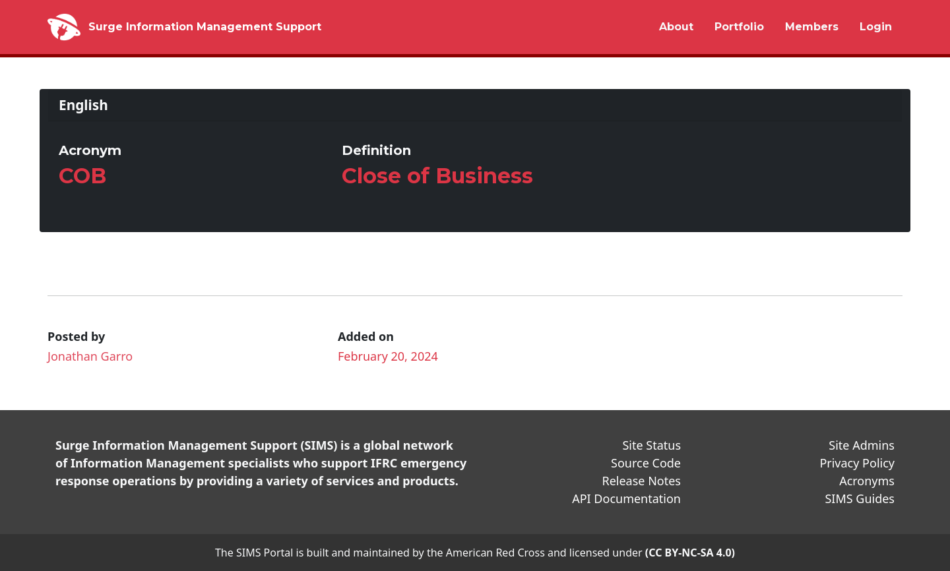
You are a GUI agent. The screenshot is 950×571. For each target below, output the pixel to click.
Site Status (651, 445)
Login (876, 26)
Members (812, 26)
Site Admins (862, 445)
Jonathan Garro (90, 356)
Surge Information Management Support (204, 26)
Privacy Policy (857, 463)
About (676, 26)
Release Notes (641, 481)
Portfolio (739, 26)
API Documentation (626, 498)
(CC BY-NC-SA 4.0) (690, 552)
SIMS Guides (860, 498)
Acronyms (867, 481)
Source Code (646, 463)
